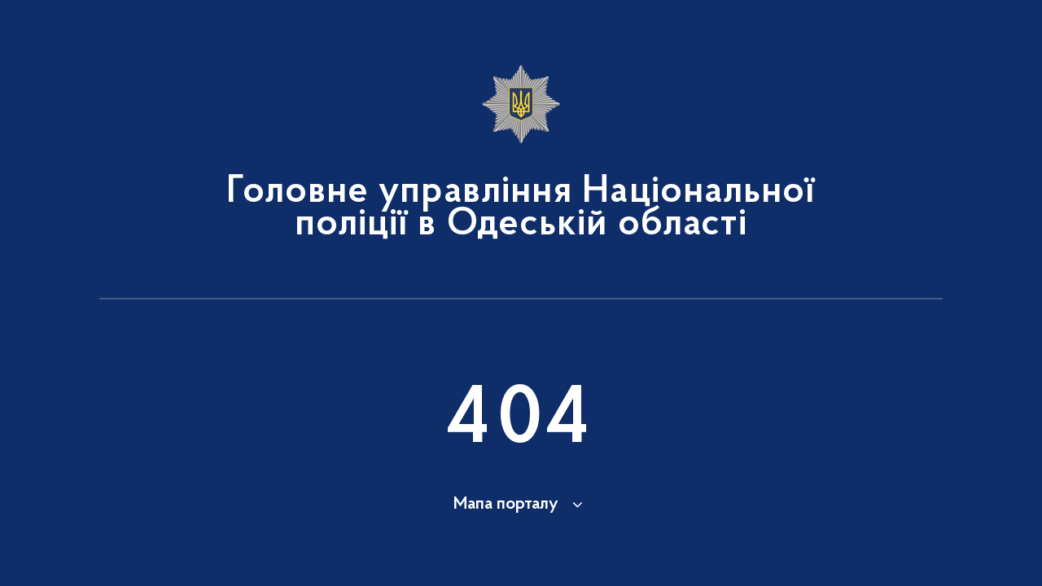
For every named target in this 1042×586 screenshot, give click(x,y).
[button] (520, 504)
